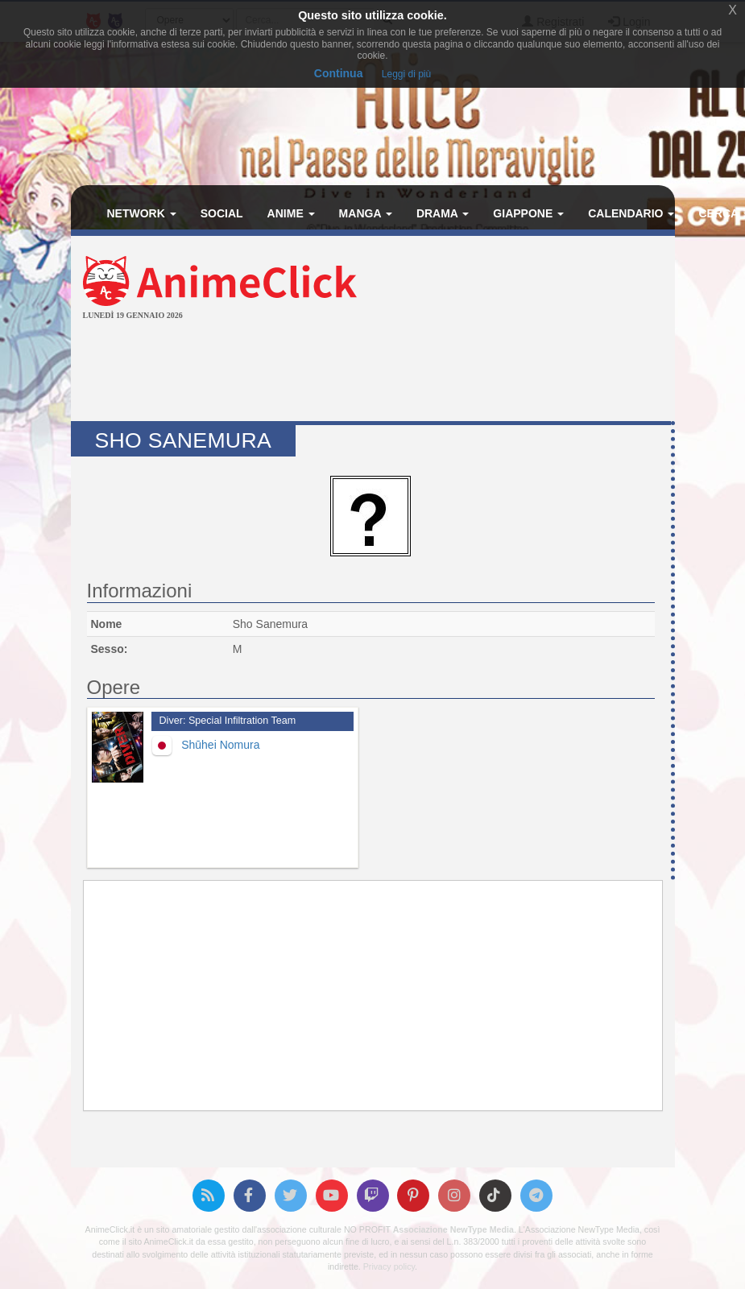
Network (141, 213)
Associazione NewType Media (453, 1229)
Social (222, 213)
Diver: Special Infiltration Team (227, 720)
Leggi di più (406, 74)
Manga (365, 213)
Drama (442, 213)
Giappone (528, 213)
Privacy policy (389, 1266)
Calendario (631, 213)
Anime (291, 213)
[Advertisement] (373, 373)
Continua (338, 73)
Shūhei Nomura (220, 744)
